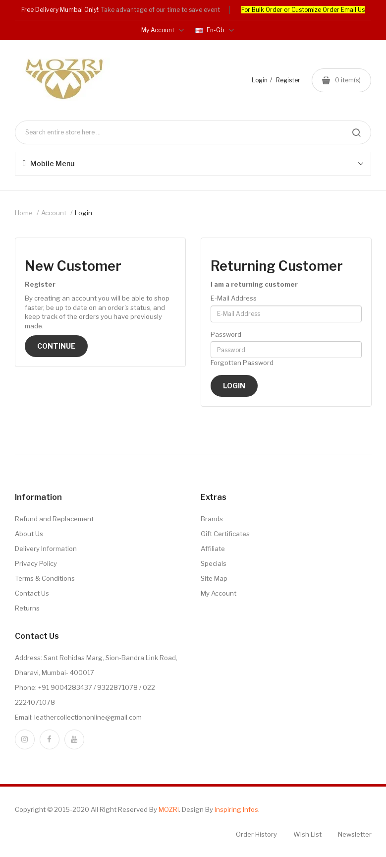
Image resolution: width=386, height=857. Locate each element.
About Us (29, 534)
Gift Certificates (225, 534)
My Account (218, 593)
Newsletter (355, 834)
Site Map (214, 578)
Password (226, 334)
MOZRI (169, 809)
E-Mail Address (234, 298)
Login (260, 80)
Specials (213, 563)
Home (24, 213)
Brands (212, 519)
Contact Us (32, 593)
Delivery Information (46, 548)
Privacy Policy (36, 563)
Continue (56, 346)
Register (288, 80)
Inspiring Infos (236, 809)
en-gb (214, 30)
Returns (27, 608)
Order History (256, 834)
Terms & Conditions (45, 578)
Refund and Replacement (54, 519)
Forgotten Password (242, 363)
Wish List (307, 834)
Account (53, 213)
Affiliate (213, 548)
